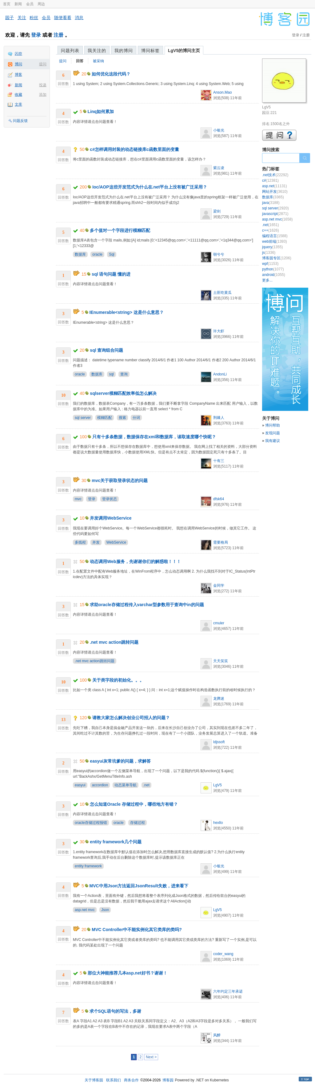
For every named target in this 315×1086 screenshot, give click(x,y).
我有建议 (272, 441)
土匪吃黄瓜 (222, 292)
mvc (78, 499)
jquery (272, 247)
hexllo (218, 823)
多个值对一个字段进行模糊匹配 (120, 230)
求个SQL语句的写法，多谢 (116, 1011)
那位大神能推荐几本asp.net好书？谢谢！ (127, 973)
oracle (97, 254)
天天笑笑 (220, 661)
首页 (6, 4)
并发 (96, 542)
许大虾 (218, 331)
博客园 (167, 1080)
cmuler (218, 623)
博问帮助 (272, 425)
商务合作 (131, 1080)
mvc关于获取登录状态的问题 (120, 480)
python (273, 269)
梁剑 (217, 211)
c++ (270, 230)
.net (146, 785)
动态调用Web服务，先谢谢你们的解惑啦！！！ (135, 561)
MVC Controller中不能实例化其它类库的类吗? (136, 929)
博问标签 (150, 50)
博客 (18, 74)
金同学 (218, 585)
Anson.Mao (222, 92)
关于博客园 (94, 1080)
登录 (36, 35)
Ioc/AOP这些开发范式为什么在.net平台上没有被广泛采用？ (149, 186)
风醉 (217, 1035)
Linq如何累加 (101, 111)
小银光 (218, 130)
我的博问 (123, 50)
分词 (136, 417)
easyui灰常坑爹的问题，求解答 (120, 761)
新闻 (18, 4)
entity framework (88, 866)
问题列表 (70, 50)
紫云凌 (218, 168)
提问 (42, 64)
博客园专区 (276, 258)
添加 (42, 94)
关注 (22, 17)
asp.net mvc (85, 910)
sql (111, 374)
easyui (80, 785)
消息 (79, 17)
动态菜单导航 (125, 785)
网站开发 (275, 191)
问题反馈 (20, 121)
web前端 (274, 241)
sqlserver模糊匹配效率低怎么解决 (123, 393)
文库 (18, 104)
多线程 (80, 542)
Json (105, 910)
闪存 (18, 53)
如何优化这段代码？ (111, 73)
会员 (30, 4)
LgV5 (217, 785)
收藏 (18, 94)
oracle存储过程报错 (91, 823)
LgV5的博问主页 (184, 50)
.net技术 (275, 175)
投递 (42, 85)
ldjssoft (219, 742)
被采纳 (98, 61)
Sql (111, 254)
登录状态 (109, 499)
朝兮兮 (218, 254)
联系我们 (113, 1080)
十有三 (218, 461)
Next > (151, 1057)
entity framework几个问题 (116, 841)
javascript (275, 214)
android (273, 275)
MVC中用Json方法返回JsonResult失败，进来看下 (139, 885)
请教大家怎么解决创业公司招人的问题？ (131, 717)
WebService (116, 542)
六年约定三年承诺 (228, 991)
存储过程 (137, 823)
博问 (18, 64)
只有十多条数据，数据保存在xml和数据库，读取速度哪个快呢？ (154, 436)
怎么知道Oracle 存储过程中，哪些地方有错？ (133, 804)
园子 (9, 17)
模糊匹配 (104, 417)
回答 (79, 61)
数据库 (80, 254)
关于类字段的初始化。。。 (118, 680)
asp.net (274, 186)
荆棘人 (218, 417)
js (268, 252)
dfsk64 (218, 499)
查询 (124, 374)
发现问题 (272, 433)
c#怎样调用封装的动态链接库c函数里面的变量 (134, 149)
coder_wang (223, 954)
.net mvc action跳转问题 (114, 642)
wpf (270, 263)
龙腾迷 (218, 698)
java (271, 203)
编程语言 (275, 236)
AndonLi (220, 374)
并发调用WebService (110, 518)
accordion (100, 785)
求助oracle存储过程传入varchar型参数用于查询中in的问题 (147, 604)
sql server (83, 417)
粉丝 (34, 17)
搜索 (122, 417)
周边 (41, 4)
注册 (58, 35)
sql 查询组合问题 (106, 350)
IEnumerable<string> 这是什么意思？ (127, 312)
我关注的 (97, 50)
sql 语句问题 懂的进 (111, 274)
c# (270, 180)
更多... (267, 280)
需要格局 (220, 542)
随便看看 (62, 17)
